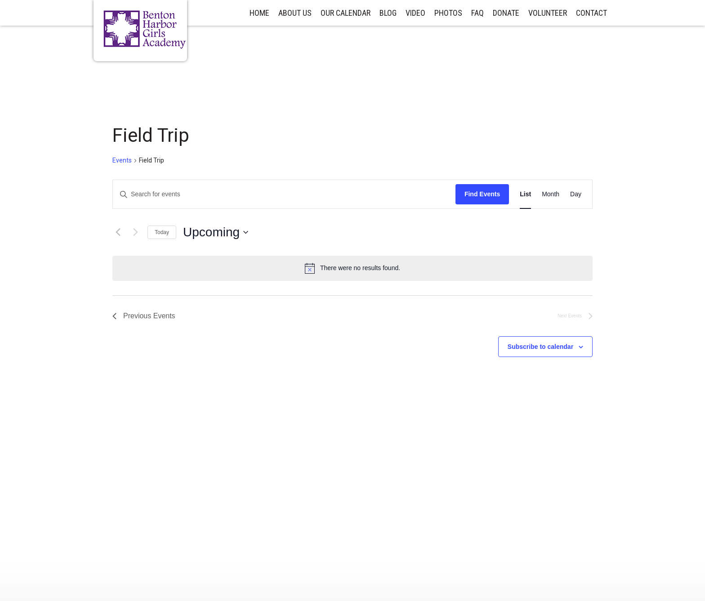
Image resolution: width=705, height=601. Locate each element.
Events (122, 160)
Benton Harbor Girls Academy (145, 29)
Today (162, 232)
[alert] (352, 268)
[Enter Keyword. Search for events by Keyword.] (284, 194)
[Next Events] (135, 232)
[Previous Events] (117, 232)
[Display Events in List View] (525, 194)
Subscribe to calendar (540, 346)
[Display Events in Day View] (575, 194)
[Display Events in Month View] (550, 194)
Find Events (482, 194)
